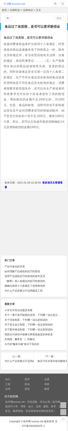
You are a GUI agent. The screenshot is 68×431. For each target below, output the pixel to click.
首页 (4, 10)
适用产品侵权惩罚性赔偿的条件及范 (25, 276)
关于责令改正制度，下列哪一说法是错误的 (29, 324)
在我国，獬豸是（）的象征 (20, 339)
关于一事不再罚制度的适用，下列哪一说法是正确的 (34, 314)
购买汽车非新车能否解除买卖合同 (50, 361)
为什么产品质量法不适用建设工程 (24, 290)
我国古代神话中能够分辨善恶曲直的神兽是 (29, 334)
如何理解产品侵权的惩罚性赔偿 (22, 271)
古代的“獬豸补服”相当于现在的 (22, 344)
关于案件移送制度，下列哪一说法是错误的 (29, 329)
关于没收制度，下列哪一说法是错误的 (26, 319)
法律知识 (28, 10)
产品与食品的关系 (15, 266)
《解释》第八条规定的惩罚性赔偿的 (25, 281)
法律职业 (15, 10)
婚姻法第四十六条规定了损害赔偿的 (25, 285)
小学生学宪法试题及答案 (18, 310)
